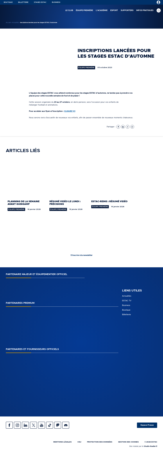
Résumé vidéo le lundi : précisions (65, 202)
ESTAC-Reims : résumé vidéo (109, 201)
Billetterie (23, 2)
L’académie (101, 10)
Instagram (17, 425)
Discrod (66, 425)
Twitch (58, 425)
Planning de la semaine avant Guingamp (23, 202)
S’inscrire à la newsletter (82, 255)
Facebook (9, 425)
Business (56, 2)
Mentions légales (62, 442)
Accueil (8, 22)
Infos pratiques (144, 10)
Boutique (8, 2)
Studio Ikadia (150, 446)
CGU (79, 442)
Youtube (42, 425)
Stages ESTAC (40, 2)
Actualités (15, 22)
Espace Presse (147, 425)
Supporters (127, 10)
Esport (114, 10)
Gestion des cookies (128, 442)
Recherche (159, 11)
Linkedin (25, 425)
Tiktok (50, 425)
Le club (69, 10)
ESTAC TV (126, 300)
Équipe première (84, 10)
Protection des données (99, 442)
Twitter (34, 425)
